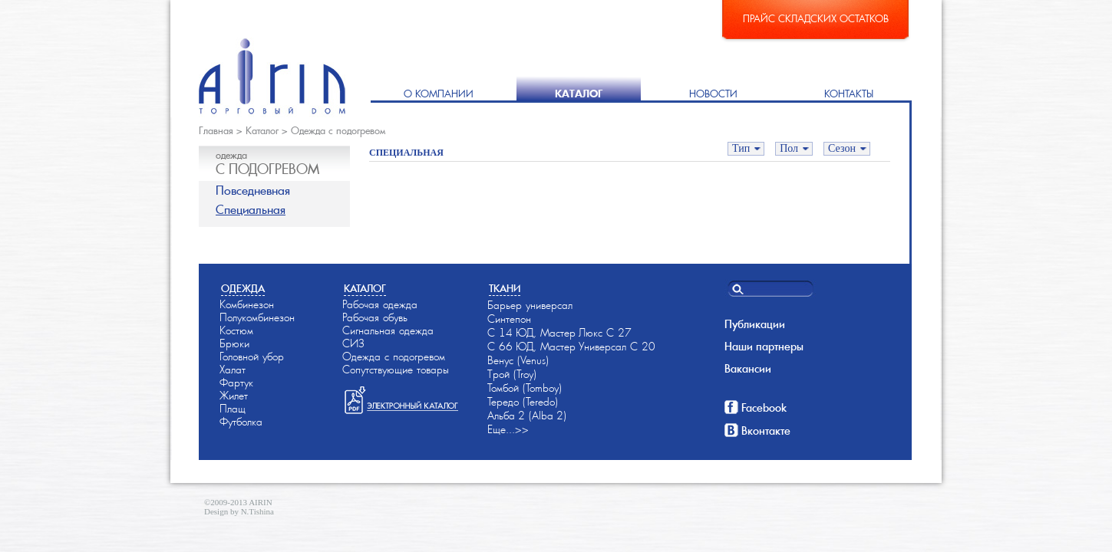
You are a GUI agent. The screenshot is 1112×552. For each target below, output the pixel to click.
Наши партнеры (763, 346)
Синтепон (509, 319)
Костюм (236, 330)
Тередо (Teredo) (522, 402)
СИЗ (353, 343)
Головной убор (251, 356)
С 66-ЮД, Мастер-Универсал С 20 (571, 346)
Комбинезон (246, 304)
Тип (741, 148)
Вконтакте (765, 431)
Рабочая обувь (375, 317)
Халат (232, 369)
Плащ (232, 409)
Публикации (754, 324)
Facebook (764, 408)
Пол (789, 148)
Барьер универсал (529, 305)
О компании (439, 93)
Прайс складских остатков (816, 18)
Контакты (848, 93)
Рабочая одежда (379, 304)
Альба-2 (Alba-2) (526, 415)
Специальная (250, 210)
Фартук (236, 382)
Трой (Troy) (511, 374)
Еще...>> (508, 429)
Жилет (233, 395)
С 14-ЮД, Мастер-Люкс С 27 (559, 333)
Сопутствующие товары (395, 369)
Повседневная (253, 190)
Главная (216, 130)
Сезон (842, 148)
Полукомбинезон (257, 317)
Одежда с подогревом (338, 130)
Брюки (234, 343)
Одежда (243, 288)
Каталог (578, 93)
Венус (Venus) (518, 360)
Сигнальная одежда (388, 330)
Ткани (504, 288)
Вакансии (747, 369)
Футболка (240, 422)
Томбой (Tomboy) (524, 388)
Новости (713, 93)
